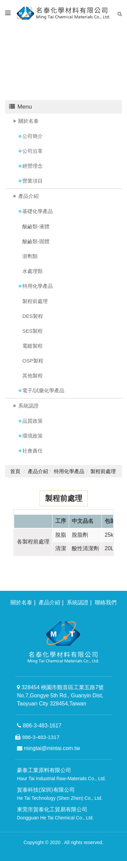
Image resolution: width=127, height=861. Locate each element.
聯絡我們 (106, 602)
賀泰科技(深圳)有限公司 (59, 794)
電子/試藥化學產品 (43, 390)
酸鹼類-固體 (35, 241)
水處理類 (32, 271)
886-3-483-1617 (39, 725)
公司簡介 (32, 136)
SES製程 (32, 331)
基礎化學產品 (37, 211)
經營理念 (32, 166)
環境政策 (32, 436)
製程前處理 (35, 301)
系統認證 (28, 406)
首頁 (15, 471)
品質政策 (32, 421)
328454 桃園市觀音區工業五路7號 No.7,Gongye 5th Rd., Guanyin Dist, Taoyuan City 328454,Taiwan (60, 695)
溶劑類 (30, 256)
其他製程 (32, 375)
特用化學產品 (37, 286)
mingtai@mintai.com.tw (48, 748)
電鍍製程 (32, 346)
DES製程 (32, 316)
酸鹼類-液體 (35, 226)
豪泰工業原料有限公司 (61, 774)
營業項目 (32, 181)
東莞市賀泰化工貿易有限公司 (55, 813)
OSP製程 (32, 361)
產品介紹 (28, 196)
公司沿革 (32, 151)
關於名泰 (28, 121)
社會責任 (32, 450)
